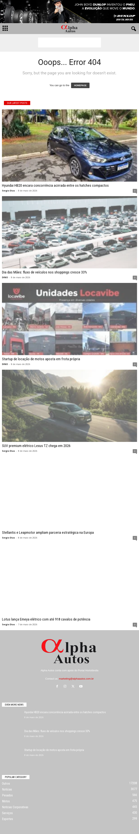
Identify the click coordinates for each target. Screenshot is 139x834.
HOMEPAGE (80, 85)
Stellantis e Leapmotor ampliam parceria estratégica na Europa (48, 532)
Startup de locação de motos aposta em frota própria (41, 359)
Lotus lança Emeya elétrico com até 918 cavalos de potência (46, 619)
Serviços (7, 813)
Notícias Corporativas (15, 807)
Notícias (7, 789)
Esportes (7, 819)
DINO (5, 277)
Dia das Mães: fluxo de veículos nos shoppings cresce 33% (44, 272)
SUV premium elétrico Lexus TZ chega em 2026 (36, 445)
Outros (6, 783)
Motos (6, 801)
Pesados (7, 795)
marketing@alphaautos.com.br (76, 678)
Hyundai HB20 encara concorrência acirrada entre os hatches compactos (55, 185)
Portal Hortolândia (88, 670)
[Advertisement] (69, 42)
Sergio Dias (8, 190)
